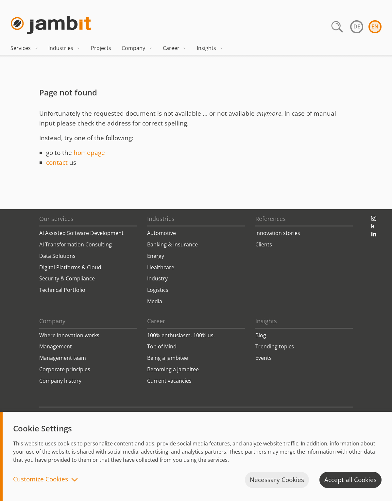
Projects (101, 48)
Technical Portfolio (62, 289)
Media (154, 301)
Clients (263, 244)
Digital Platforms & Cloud (70, 267)
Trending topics (274, 346)
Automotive (161, 233)
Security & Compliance (67, 278)
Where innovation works (69, 335)
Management (55, 346)
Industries (64, 48)
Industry (157, 278)
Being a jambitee (167, 357)
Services (24, 48)
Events (263, 357)
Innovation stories (277, 233)
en (375, 26)
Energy (155, 255)
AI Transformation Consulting (75, 244)
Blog (260, 335)
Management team (62, 357)
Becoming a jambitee (173, 369)
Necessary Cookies (277, 480)
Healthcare (160, 267)
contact (57, 162)
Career (175, 48)
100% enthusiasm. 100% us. (181, 335)
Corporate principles (64, 369)
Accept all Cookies (350, 480)
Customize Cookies (40, 479)
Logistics (157, 289)
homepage (89, 152)
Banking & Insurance (172, 244)
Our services (56, 219)
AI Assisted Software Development (81, 233)
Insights (210, 48)
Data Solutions (57, 255)
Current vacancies (169, 380)
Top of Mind (162, 346)
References (270, 219)
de (356, 26)
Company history (60, 380)
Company (137, 48)
